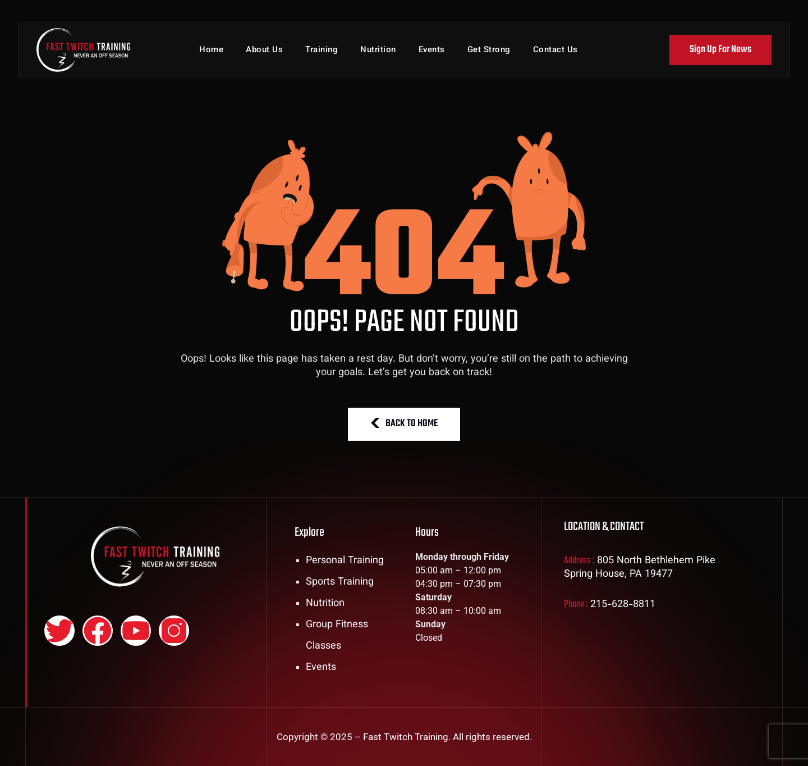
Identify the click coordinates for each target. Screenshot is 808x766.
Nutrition (378, 50)
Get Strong (489, 50)
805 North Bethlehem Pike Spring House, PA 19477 (639, 567)
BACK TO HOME (404, 424)
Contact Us (555, 50)
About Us (264, 50)
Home (211, 50)
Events (432, 50)
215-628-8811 (622, 605)
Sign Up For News (720, 50)
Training (321, 50)
